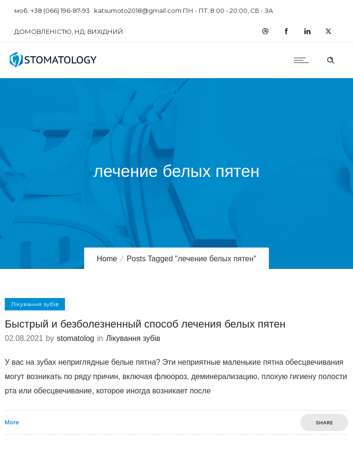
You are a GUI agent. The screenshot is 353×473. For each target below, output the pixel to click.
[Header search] (330, 59)
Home (106, 259)
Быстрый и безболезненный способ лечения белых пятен (145, 324)
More (12, 422)
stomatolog (75, 338)
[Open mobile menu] (303, 60)
